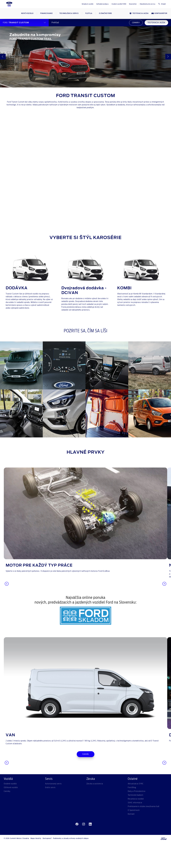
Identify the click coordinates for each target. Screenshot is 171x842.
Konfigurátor (159, 13)
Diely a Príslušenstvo (136, 791)
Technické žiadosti (135, 795)
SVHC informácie (135, 803)
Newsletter (133, 4)
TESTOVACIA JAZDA (156, 23)
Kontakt (131, 814)
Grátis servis (50, 787)
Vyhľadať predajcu (102, 4)
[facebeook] (77, 824)
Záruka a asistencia (94, 784)
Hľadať (162, 4)
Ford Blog (132, 787)
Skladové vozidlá (87, 4)
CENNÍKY (136, 23)
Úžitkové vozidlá (11, 787)
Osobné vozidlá (10, 784)
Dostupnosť (47, 838)
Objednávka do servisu (147, 4)
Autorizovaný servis (53, 784)
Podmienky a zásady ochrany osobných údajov (71, 838)
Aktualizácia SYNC (135, 784)
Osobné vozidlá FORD (119, 4)
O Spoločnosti (134, 810)
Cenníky (7, 791)
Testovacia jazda (139, 13)
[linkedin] (90, 824)
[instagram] (83, 824)
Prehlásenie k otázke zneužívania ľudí (143, 806)
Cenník (85, 754)
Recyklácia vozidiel (136, 799)
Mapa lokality (36, 838)
